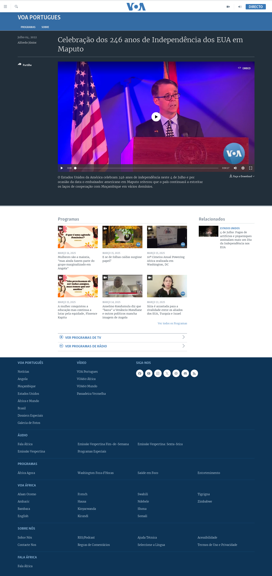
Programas (28, 27)
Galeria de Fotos (29, 422)
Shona (142, 509)
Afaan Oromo (27, 494)
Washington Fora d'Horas (96, 473)
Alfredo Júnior (27, 42)
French (82, 494)
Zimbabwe (205, 501)
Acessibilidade (207, 537)
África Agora (26, 473)
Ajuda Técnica (147, 537)
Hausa (82, 501)
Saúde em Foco (148, 473)
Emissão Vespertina (31, 451)
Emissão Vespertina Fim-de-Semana (103, 444)
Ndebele (143, 501)
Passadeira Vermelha (91, 393)
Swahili (143, 494)
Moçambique (27, 386)
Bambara (24, 509)
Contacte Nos (27, 544)
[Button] (25, 65)
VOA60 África (86, 379)
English (23, 516)
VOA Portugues (87, 371)
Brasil (22, 408)
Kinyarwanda (87, 509)
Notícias (23, 371)
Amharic (23, 501)
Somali (142, 516)
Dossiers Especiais (30, 415)
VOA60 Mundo (87, 386)
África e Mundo (28, 401)
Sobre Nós (25, 537)
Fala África (25, 444)
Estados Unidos (230, 228)
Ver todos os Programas (172, 323)
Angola (22, 379)
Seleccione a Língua (151, 544)
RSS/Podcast (86, 537)
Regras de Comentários (94, 544)
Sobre (45, 27)
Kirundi (83, 516)
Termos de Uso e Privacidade (217, 544)
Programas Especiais (92, 451)
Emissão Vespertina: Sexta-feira (160, 444)
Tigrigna (204, 494)
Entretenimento (209, 473)
